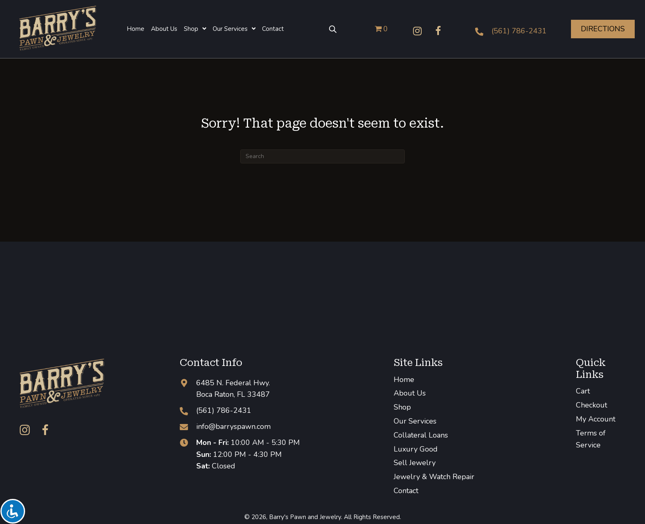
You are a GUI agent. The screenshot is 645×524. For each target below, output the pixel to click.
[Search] (322, 156)
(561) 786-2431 (519, 31)
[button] (417, 31)
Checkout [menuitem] (591, 405)
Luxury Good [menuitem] (416, 449)
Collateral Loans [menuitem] (421, 435)
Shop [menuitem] (402, 407)
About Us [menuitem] (410, 393)
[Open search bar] (333, 29)
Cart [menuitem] (583, 391)
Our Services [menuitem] (415, 421)
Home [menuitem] (404, 379)
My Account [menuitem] (595, 419)
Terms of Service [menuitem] (591, 439)
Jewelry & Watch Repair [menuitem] (434, 477)
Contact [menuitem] (406, 491)
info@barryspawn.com (233, 426)
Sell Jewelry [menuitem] (415, 463)
